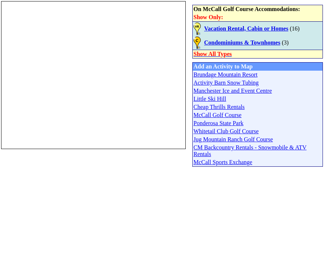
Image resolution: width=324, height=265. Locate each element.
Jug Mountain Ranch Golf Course (233, 139)
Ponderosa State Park (218, 123)
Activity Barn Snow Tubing (226, 83)
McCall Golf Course (217, 115)
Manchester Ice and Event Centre (232, 91)
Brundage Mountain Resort (225, 74)
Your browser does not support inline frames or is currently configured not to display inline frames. (93, 75)
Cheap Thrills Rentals (219, 107)
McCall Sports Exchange (222, 162)
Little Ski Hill (209, 99)
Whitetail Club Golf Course (226, 131)
